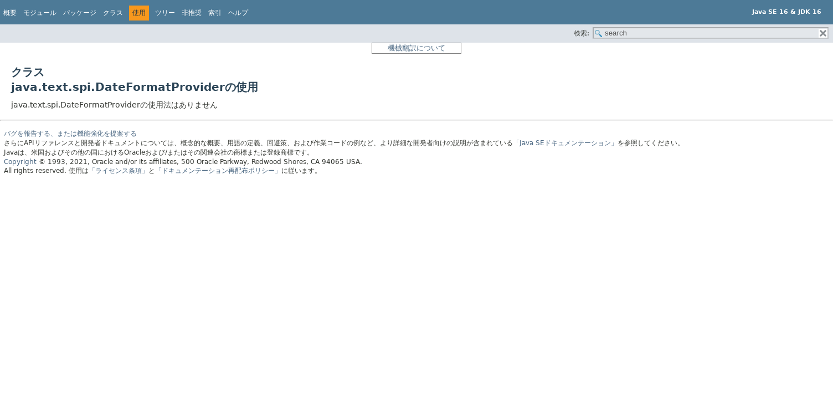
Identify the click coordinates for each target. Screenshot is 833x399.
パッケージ (79, 13)
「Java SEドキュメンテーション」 (565, 143)
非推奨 (192, 13)
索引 (215, 13)
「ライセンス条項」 (118, 171)
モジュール (39, 13)
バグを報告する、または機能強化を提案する (70, 133)
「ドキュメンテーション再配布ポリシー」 (218, 171)
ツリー (165, 13)
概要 (10, 13)
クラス (113, 13)
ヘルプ (238, 13)
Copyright (20, 162)
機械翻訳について (416, 48)
